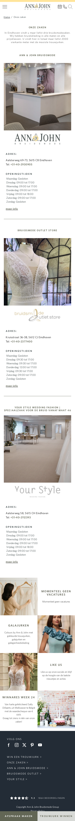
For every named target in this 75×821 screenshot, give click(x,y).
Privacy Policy (38, 810)
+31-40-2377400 (21, 341)
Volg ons (14, 739)
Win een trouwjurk (23, 756)
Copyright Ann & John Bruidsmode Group (37, 806)
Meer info (12, 208)
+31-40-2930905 (21, 164)
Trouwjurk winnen (56, 816)
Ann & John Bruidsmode (26, 768)
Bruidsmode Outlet (23, 773)
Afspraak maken (19, 816)
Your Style (16, 779)
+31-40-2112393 (21, 517)
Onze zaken (16, 762)
